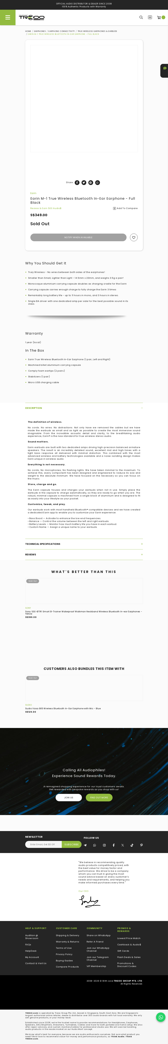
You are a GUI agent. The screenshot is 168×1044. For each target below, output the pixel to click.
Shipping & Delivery (67, 935)
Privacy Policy (64, 954)
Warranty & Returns (67, 941)
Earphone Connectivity (61, 31)
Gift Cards (123, 951)
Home (28, 31)
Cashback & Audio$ (129, 944)
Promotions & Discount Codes (126, 965)
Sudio (28, 704)
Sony (28, 608)
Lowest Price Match (129, 938)
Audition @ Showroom (31, 937)
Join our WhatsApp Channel (98, 950)
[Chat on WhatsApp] (160, 1017)
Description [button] (84, 408)
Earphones (40, 31)
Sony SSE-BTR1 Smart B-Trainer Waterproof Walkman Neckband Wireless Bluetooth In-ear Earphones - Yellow (83, 612)
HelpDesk (31, 951)
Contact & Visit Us (36, 963)
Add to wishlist (134, 237)
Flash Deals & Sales (129, 957)
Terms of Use (64, 948)
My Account (32, 957)
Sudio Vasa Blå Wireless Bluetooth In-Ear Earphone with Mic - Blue (63, 708)
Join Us (69, 797)
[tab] (84, 408)
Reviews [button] (84, 554)
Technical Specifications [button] (84, 544)
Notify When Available (78, 237)
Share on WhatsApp (99, 935)
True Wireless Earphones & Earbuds (97, 31)
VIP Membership (96, 966)
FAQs (28, 944)
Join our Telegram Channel (98, 959)
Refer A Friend (95, 941)
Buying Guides (64, 960)
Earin (33, 193)
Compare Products (150, 17)
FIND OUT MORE (99, 797)
